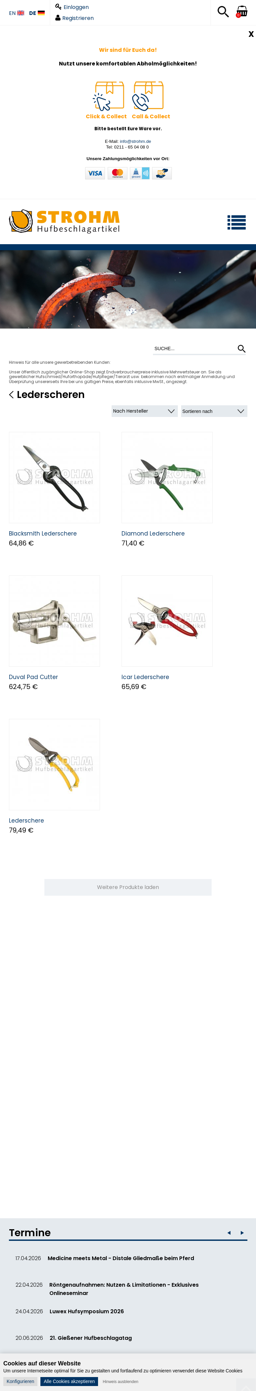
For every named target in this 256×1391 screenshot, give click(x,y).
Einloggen (72, 7)
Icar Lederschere (145, 677)
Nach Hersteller (130, 411)
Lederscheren (51, 395)
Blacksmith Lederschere (43, 534)
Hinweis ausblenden (120, 1381)
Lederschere (26, 821)
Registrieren (74, 18)
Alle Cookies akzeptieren (69, 1381)
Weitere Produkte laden (128, 887)
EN (16, 13)
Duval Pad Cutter (33, 677)
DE (37, 13)
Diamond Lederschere (153, 534)
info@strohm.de (135, 141)
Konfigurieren (20, 1381)
